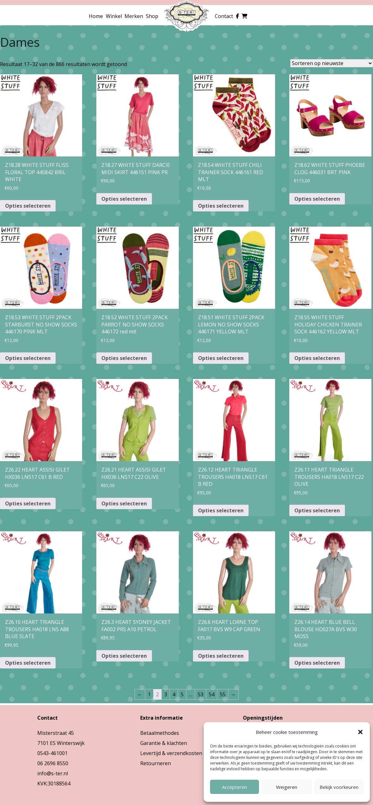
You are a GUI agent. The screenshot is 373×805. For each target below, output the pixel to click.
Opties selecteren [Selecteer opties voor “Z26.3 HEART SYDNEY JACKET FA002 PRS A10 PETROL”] (124, 655)
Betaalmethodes (159, 732)
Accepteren (234, 787)
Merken (133, 16)
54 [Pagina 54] (211, 694)
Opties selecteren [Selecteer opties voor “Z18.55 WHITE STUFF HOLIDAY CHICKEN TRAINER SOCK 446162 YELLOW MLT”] (317, 358)
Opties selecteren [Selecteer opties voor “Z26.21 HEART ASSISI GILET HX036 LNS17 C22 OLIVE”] (124, 503)
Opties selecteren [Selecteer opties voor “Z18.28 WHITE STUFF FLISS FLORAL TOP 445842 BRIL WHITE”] (28, 205)
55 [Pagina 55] (223, 694)
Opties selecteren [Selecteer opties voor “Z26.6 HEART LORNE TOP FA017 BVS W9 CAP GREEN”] (221, 655)
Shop (152, 16)
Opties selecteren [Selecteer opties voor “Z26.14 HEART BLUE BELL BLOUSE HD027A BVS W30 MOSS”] (317, 662)
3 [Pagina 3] (165, 694)
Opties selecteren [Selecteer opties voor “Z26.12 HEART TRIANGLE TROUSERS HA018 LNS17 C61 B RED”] (221, 510)
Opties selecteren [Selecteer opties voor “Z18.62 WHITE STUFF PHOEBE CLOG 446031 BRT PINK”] (317, 198)
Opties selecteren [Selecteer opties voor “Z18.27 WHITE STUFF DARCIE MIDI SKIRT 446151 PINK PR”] (124, 198)
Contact (224, 16)
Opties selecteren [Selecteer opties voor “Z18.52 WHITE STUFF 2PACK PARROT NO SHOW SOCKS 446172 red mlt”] (124, 358)
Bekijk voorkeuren (339, 787)
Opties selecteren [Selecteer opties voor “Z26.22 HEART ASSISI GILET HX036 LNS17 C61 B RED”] (28, 503)
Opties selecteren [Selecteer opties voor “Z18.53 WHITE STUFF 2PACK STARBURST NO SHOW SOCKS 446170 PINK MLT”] (28, 358)
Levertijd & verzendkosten (171, 753)
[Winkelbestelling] (331, 63)
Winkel (114, 16)
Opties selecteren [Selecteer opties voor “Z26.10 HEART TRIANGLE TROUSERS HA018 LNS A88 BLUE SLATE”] (28, 662)
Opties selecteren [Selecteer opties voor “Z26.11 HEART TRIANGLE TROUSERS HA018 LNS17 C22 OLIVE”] (317, 510)
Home (96, 16)
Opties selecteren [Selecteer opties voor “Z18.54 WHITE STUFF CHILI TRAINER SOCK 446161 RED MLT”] (221, 205)
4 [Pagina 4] (173, 694)
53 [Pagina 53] (200, 694)
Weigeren (286, 787)
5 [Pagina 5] (182, 694)
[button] (360, 732)
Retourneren (155, 763)
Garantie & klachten (163, 743)
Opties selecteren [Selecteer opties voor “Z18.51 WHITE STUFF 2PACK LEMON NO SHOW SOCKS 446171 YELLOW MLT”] (221, 358)
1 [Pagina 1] (149, 694)
